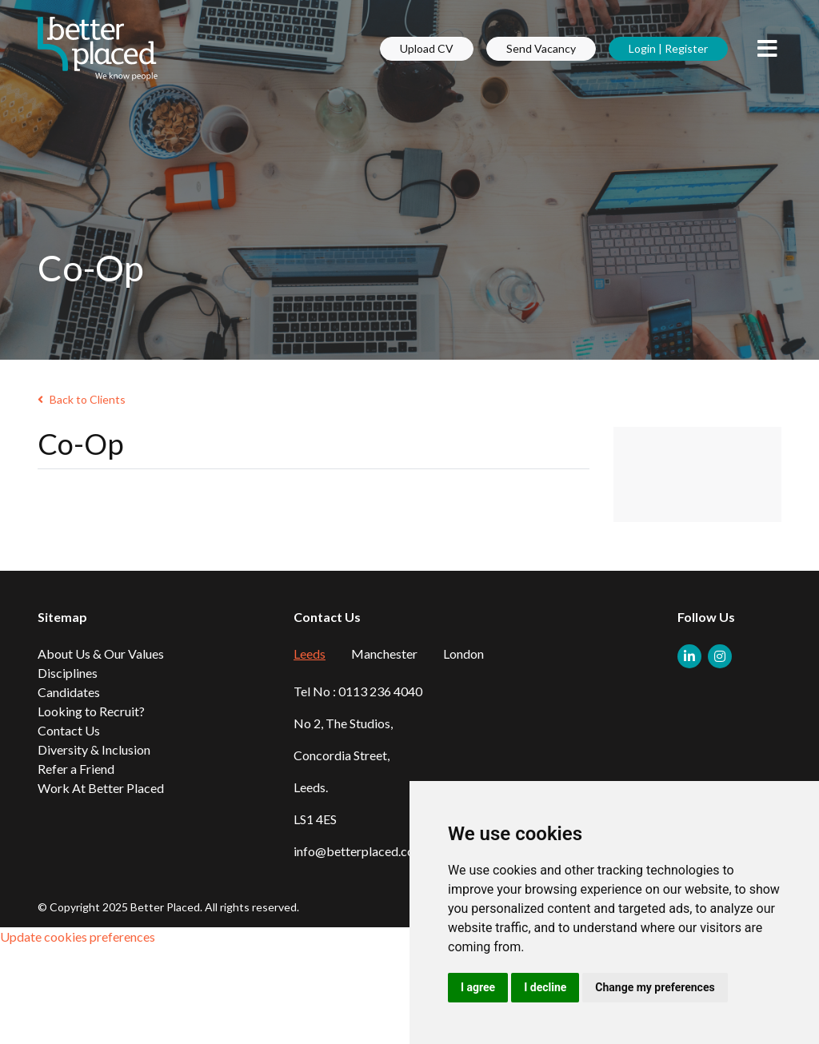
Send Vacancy (541, 48)
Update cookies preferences (77, 936)
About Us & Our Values (101, 653)
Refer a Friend (76, 768)
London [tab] (463, 653)
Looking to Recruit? (91, 711)
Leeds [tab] (310, 653)
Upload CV (426, 48)
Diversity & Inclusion (94, 749)
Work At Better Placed (101, 787)
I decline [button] (545, 987)
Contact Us (69, 730)
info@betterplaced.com (359, 851)
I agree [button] (478, 987)
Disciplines (68, 672)
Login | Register (668, 48)
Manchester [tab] (384, 653)
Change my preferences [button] (654, 987)
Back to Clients (82, 399)
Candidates (69, 691)
